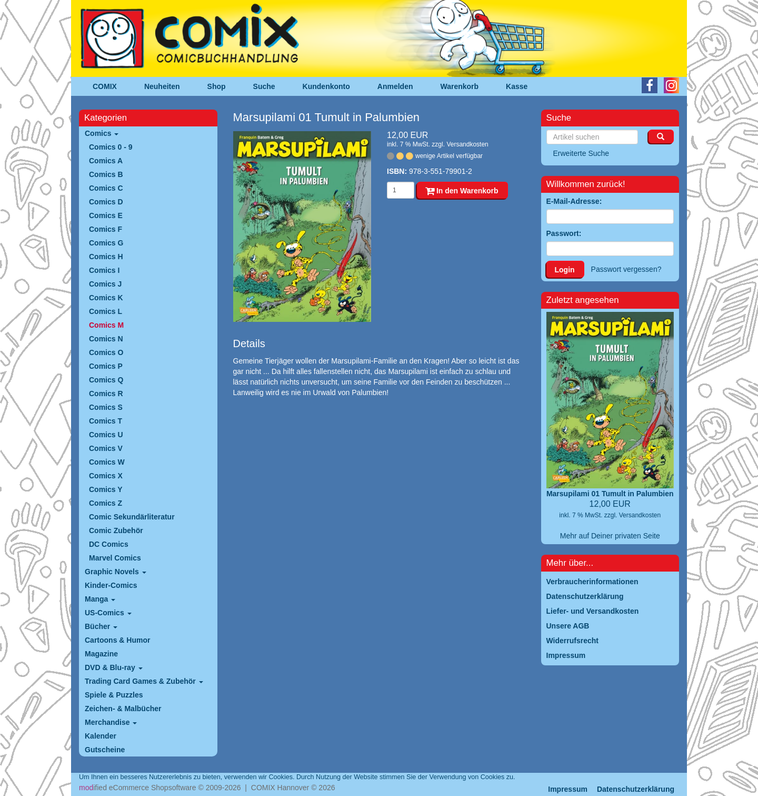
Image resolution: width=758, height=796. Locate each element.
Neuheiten (162, 86)
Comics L (105, 311)
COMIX (105, 86)
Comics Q (106, 380)
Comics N (106, 339)
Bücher (101, 626)
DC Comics (108, 544)
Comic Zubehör (116, 530)
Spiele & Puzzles (114, 695)
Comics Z (105, 503)
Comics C (106, 188)
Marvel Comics (115, 558)
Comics (101, 133)
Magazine (101, 654)
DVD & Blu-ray (114, 667)
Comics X (106, 475)
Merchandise (111, 722)
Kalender (100, 736)
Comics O (106, 352)
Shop (216, 86)
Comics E (106, 215)
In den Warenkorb (461, 190)
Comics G (106, 243)
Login (565, 270)
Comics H (106, 256)
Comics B (106, 174)
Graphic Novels (115, 571)
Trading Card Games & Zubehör (144, 681)
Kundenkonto (326, 86)
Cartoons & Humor (117, 640)
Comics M (106, 325)
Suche (264, 86)
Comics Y (106, 489)
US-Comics (108, 612)
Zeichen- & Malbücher (123, 708)
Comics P (106, 366)
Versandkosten (467, 144)
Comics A (106, 160)
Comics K (106, 297)
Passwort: (564, 233)
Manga (100, 599)
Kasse (516, 86)
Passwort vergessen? (626, 269)
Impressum (567, 789)
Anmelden (395, 86)
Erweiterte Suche (581, 153)
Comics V (106, 448)
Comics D (106, 202)
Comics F (105, 229)
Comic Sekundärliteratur (132, 517)
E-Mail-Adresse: (574, 201)
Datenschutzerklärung (635, 789)
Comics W (107, 462)
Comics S (106, 407)
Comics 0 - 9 (110, 147)
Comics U (106, 434)
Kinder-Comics (111, 585)
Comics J (105, 284)
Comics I (104, 270)
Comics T (105, 421)
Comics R (106, 393)
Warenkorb (460, 86)
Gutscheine (105, 749)
